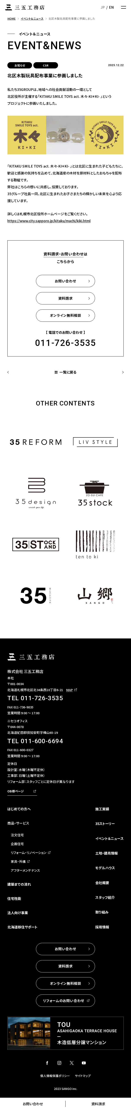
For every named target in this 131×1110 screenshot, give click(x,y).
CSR (46, 65)
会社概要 (102, 882)
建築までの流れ (19, 884)
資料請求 (98, 1103)
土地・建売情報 (106, 853)
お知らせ (20, 65)
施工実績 (102, 808)
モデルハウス (105, 867)
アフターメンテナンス (25, 870)
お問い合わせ (33, 1103)
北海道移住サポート (22, 926)
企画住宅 (17, 843)
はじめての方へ (19, 808)
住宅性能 (14, 898)
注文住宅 (17, 835)
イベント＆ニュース (109, 838)
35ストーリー (105, 823)
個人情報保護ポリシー (55, 1076)
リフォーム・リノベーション (28, 852)
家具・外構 (18, 861)
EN (111, 7)
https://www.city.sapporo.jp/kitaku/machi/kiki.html (49, 220)
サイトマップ (83, 1076)
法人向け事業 (17, 912)
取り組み (101, 912)
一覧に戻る (68, 372)
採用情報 (102, 926)
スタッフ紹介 (105, 897)
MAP (69, 689)
